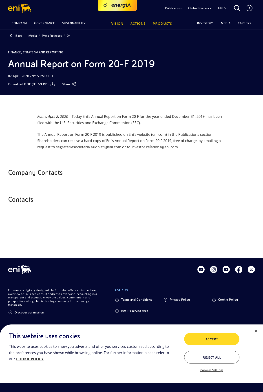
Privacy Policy (180, 299)
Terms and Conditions (136, 299)
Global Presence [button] (200, 8)
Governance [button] (44, 23)
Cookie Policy (228, 299)
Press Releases (52, 35)
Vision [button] (117, 23)
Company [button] (19, 23)
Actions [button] (138, 23)
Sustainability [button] (74, 23)
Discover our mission (29, 312)
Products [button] (162, 23)
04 (69, 35)
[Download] (31, 84)
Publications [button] (174, 8)
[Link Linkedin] (201, 269)
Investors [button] (205, 23)
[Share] (69, 84)
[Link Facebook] (238, 269)
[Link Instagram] (213, 269)
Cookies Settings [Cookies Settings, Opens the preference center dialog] (211, 370)
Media (32, 35)
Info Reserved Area (134, 311)
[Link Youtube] (226, 269)
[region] (131, 358)
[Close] (256, 331)
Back (18, 35)
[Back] (10, 35)
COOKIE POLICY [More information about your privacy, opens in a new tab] (30, 359)
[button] (20, 8)
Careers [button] (244, 23)
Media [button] (226, 23)
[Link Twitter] (251, 269)
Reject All (212, 357)
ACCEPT (212, 339)
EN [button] (220, 8)
